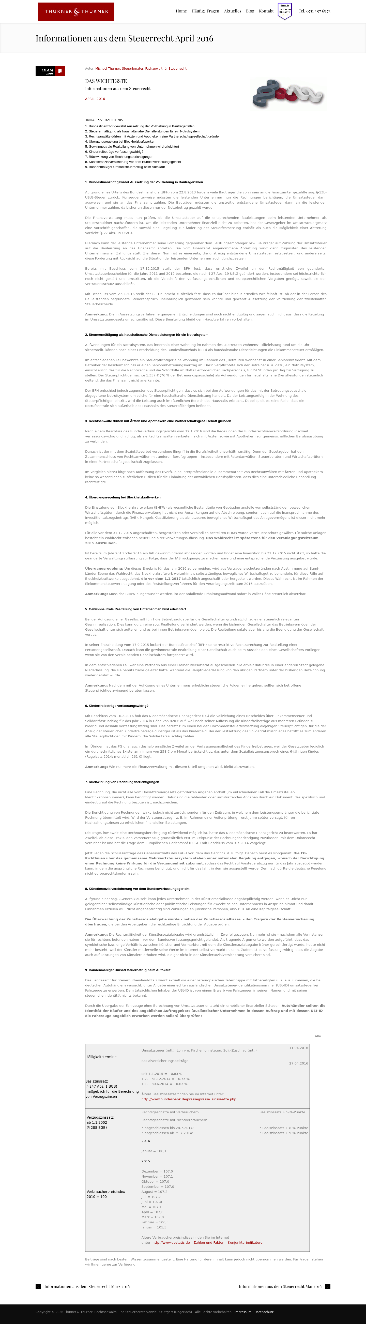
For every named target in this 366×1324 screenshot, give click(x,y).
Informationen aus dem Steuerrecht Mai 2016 (280, 1286)
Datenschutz (263, 1312)
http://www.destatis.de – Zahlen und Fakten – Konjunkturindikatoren (208, 1242)
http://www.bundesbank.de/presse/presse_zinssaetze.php (189, 1099)
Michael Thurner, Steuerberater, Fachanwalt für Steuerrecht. (141, 68)
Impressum (243, 1312)
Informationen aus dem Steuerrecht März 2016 (87, 1286)
